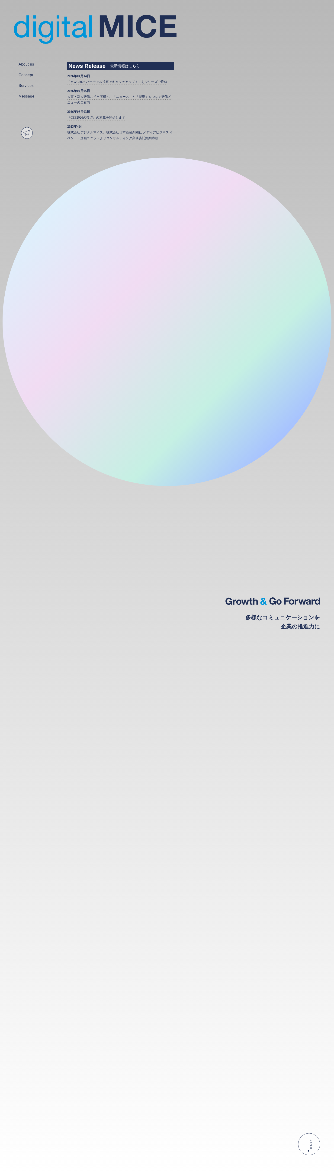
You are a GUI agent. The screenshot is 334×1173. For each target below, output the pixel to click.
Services (26, 86)
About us (26, 64)
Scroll (309, 1144)
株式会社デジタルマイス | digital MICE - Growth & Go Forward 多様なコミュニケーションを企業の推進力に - (95, 29)
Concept (26, 75)
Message (26, 96)
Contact (27, 133)
